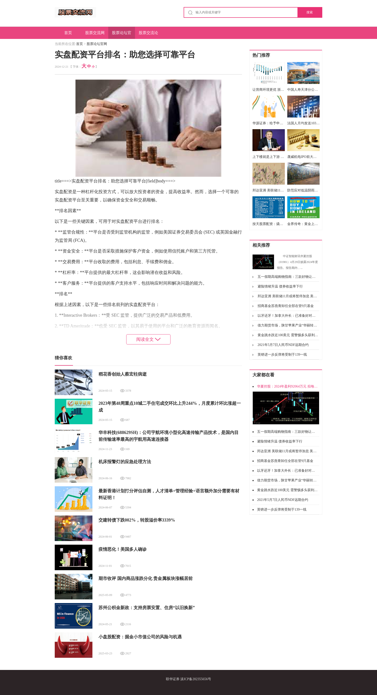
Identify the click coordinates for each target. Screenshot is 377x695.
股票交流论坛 (148, 35)
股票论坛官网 (121, 35)
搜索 (309, 12)
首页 (68, 33)
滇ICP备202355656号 (195, 679)
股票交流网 (95, 33)
